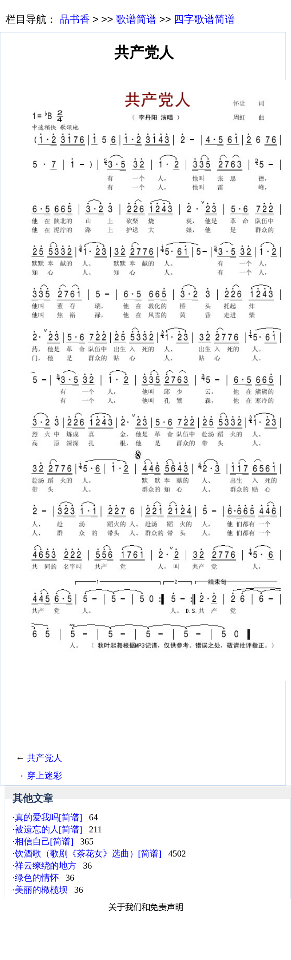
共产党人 (44, 758)
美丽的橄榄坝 (41, 890)
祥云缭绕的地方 (45, 865)
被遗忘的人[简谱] (48, 829)
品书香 (74, 19)
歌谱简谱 (136, 19)
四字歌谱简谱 (204, 19)
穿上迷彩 (44, 775)
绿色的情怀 (37, 878)
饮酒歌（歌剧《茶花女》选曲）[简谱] (88, 853)
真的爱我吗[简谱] (48, 817)
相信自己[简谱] (44, 841)
